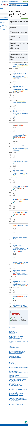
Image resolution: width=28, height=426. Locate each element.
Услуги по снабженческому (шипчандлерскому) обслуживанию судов (18, 397)
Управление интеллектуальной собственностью (15, 353)
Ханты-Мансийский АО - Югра (20, 73)
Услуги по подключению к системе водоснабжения (16, 393)
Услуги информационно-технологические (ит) (15, 357)
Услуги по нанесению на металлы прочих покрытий (16, 385)
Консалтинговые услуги (12, 331)
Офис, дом (14, 74)
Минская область (17, 245)
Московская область (19, 145)
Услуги (16, 74)
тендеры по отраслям (11, 5)
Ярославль (24, 281)
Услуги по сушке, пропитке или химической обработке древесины (18, 399)
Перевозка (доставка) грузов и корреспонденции (15, 338)
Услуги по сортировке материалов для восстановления (16, 398)
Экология (14, 306)
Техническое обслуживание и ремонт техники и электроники (17, 351)
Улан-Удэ (23, 170)
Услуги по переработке (12, 362)
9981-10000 (26, 308)
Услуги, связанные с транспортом (13, 370)
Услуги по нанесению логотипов (13, 358)
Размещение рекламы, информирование (14, 345)
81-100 (17, 308)
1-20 (9, 308)
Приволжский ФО (15, 270)
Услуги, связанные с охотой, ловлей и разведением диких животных (18, 403)
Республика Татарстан (20, 270)
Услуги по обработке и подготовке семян (14, 388)
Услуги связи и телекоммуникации (13, 371)
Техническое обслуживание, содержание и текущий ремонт (17, 352)
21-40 (11, 308)
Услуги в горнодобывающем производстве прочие (16, 380)
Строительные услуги (12, 350)
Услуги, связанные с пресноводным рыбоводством (16, 404)
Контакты (1, 8)
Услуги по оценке (11, 361)
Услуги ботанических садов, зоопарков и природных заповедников (18, 379)
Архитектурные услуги (12, 327)
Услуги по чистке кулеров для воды (14, 400)
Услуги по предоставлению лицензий (14, 394)
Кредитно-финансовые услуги (13, 332)
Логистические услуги (12, 333)
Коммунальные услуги (12, 330)
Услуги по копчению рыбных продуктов (14, 384)
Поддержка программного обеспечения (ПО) (15, 340)
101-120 (20, 308)
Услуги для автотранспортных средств (14, 356)
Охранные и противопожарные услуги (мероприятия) (16, 336)
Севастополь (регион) (18, 86)
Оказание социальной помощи (13, 335)
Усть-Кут (23, 110)
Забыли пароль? (6, 17)
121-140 (22, 308)
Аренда (10, 326)
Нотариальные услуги (12, 374)
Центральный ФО (15, 145)
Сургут (25, 73)
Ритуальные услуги (11, 346)
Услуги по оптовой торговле (13, 360)
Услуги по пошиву (11, 363)
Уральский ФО (14, 73)
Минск (20, 245)
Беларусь (14, 245)
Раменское (24, 305)
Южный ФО (14, 86)
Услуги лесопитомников (12, 381)
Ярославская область (19, 281)
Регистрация (4, 19)
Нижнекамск (24, 270)
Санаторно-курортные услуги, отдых (14, 347)
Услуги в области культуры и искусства (14, 355)
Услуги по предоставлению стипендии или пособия (16, 395)
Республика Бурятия (19, 170)
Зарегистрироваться (16, 314)
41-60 (13, 308)
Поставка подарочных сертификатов (14, 375)
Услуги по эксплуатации (12, 366)
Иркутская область (19, 110)
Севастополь (23, 86)
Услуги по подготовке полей (13, 392)
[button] (26, 422)
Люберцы (24, 145)
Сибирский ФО (14, 110)
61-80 (15, 308)
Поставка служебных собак (12, 376)
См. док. (14, 117)
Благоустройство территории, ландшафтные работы (21, 306)
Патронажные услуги (12, 337)
